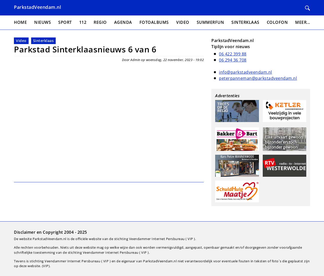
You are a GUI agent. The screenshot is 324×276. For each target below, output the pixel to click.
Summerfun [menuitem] (210, 22)
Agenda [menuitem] (123, 22)
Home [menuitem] (20, 22)
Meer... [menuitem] (302, 22)
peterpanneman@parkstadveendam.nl (258, 78)
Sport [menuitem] (65, 22)
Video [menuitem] (182, 22)
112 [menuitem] (83, 22)
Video (21, 40)
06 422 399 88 (233, 54)
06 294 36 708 (233, 60)
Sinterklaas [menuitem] (245, 22)
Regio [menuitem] (100, 22)
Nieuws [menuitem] (42, 22)
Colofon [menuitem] (277, 22)
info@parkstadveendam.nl (245, 72)
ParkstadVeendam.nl (37, 7)
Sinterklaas (43, 40)
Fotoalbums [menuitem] (154, 22)
